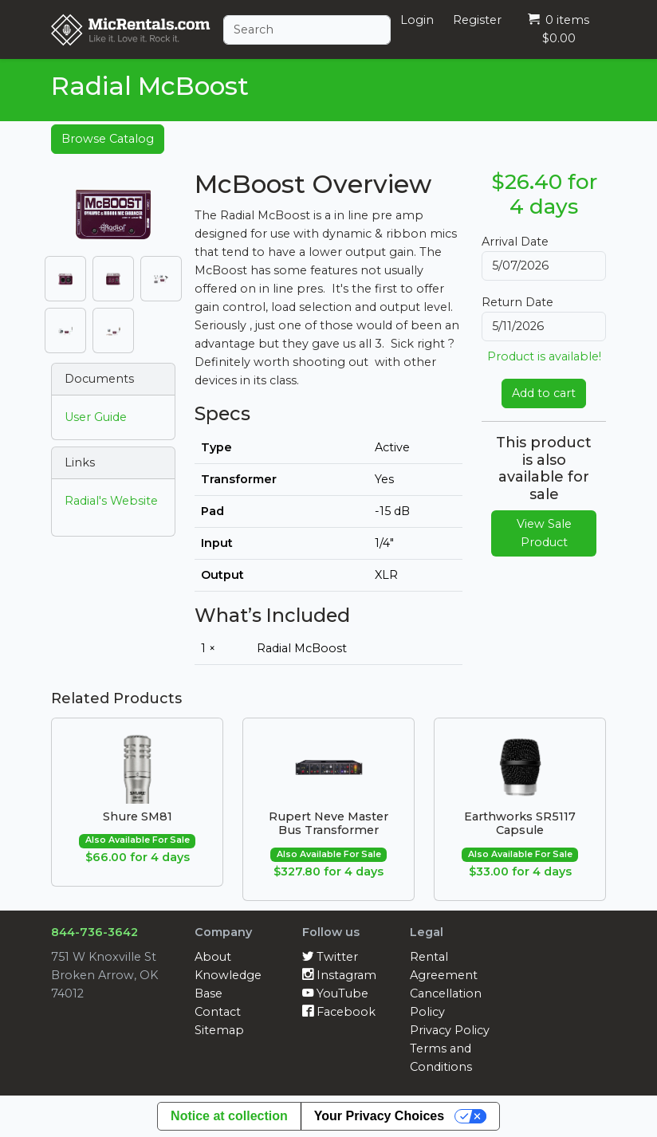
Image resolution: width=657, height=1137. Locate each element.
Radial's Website (111, 501)
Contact (218, 1012)
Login (417, 20)
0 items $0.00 (558, 29)
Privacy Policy (450, 1030)
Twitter (330, 957)
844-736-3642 (94, 932)
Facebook (339, 1012)
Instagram (339, 975)
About (213, 957)
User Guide (96, 417)
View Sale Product (544, 533)
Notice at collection (229, 1116)
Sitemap (219, 1030)
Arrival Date (515, 241)
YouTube (335, 993)
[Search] (307, 30)
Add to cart (544, 393)
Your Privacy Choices (379, 1116)
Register (477, 20)
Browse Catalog (107, 139)
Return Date (517, 302)
